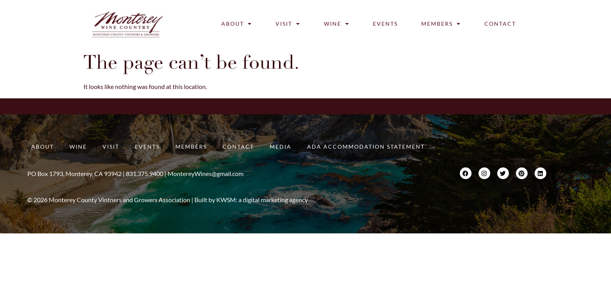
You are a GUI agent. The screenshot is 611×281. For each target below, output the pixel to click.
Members (441, 23)
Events (385, 23)
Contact (500, 23)
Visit (287, 23)
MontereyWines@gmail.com (206, 173)
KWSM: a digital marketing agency (262, 199)
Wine (337, 23)
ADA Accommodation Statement (366, 146)
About (236, 23)
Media (280, 146)
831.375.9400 (144, 173)
